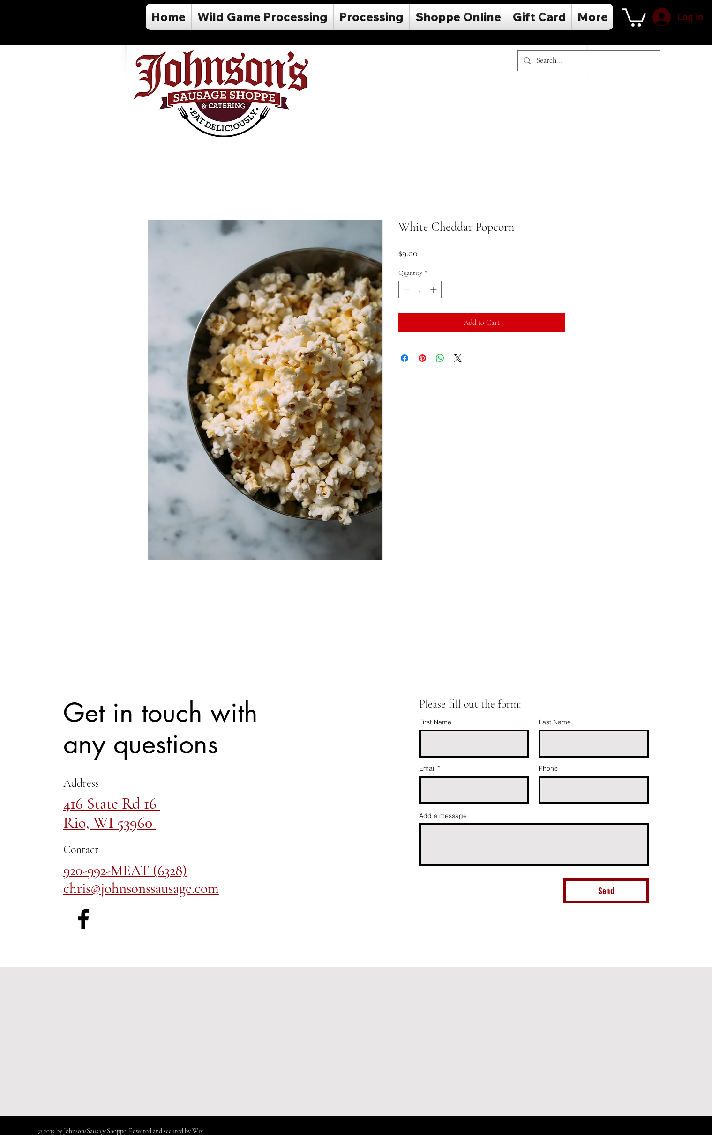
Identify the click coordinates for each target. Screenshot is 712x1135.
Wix (197, 1131)
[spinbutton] (420, 289)
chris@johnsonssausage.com (141, 888)
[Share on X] (458, 358)
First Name (435, 722)
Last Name (555, 722)
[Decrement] (406, 289)
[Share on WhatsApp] (440, 358)
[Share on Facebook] (404, 358)
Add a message (443, 815)
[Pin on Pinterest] (422, 358)
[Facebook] (83, 919)
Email (427, 768)
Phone (548, 768)
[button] (634, 17)
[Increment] (434, 289)
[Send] (606, 890)
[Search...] (588, 61)
